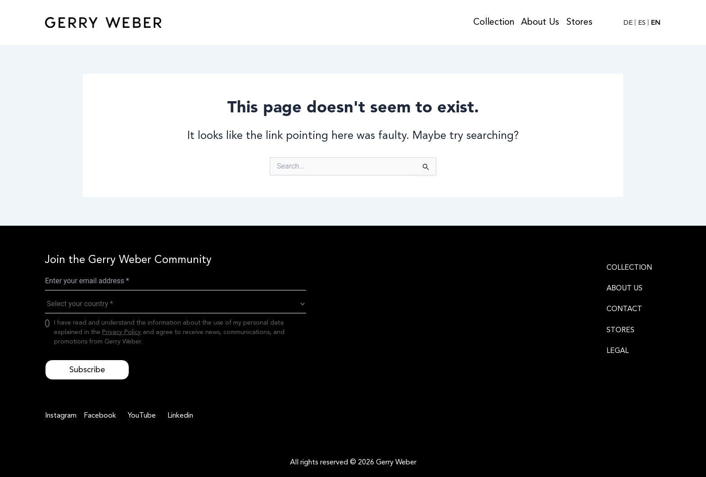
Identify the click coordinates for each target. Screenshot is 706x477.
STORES (620, 330)
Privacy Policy (121, 332)
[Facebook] (98, 415)
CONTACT (624, 308)
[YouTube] (140, 415)
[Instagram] (61, 415)
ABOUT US (624, 288)
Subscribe (87, 369)
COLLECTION (629, 267)
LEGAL (617, 350)
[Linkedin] (179, 415)
